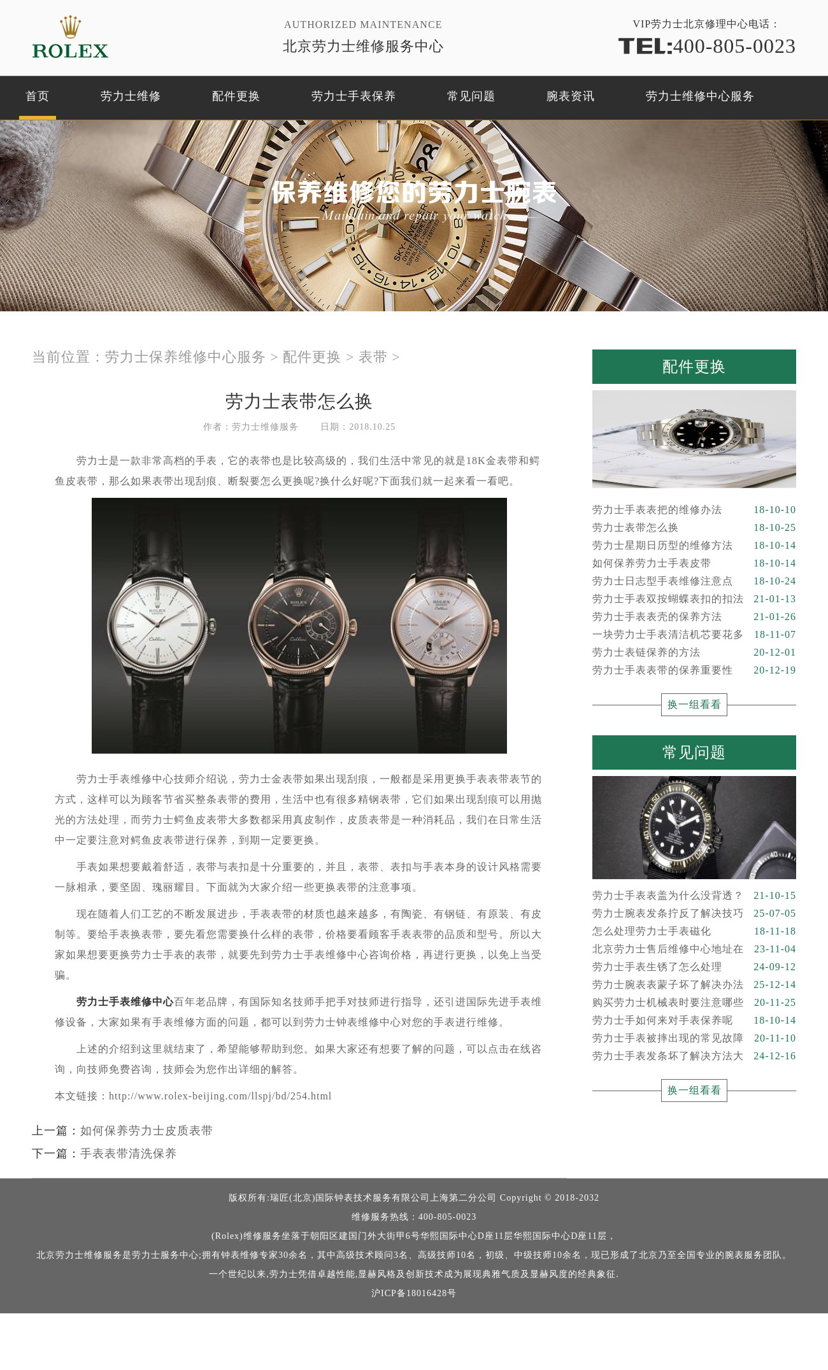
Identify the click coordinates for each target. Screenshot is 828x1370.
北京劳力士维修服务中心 (363, 46)
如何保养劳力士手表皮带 (694, 563)
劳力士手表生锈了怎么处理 (694, 967)
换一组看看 (694, 704)
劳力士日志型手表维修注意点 (694, 581)
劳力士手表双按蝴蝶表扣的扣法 (694, 599)
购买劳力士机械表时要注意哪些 (694, 1003)
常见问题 (471, 96)
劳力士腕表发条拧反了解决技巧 (694, 913)
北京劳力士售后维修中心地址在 (694, 949)
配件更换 (236, 96)
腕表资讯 (570, 96)
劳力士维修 (131, 96)
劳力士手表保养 (353, 96)
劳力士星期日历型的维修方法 (694, 545)
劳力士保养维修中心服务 (185, 357)
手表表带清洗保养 (128, 1153)
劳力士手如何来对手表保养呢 (694, 1020)
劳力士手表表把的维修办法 (694, 510)
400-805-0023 (707, 44)
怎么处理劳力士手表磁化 (694, 931)
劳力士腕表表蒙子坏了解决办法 (694, 985)
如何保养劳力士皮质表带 (146, 1130)
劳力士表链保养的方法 (694, 652)
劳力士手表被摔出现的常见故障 (694, 1038)
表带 (373, 357)
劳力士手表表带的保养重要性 (694, 670)
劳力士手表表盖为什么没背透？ (694, 896)
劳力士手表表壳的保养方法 (694, 617)
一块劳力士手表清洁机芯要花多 (694, 635)
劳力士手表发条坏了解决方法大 (694, 1056)
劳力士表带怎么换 (694, 528)
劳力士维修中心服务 (700, 96)
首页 (37, 96)
